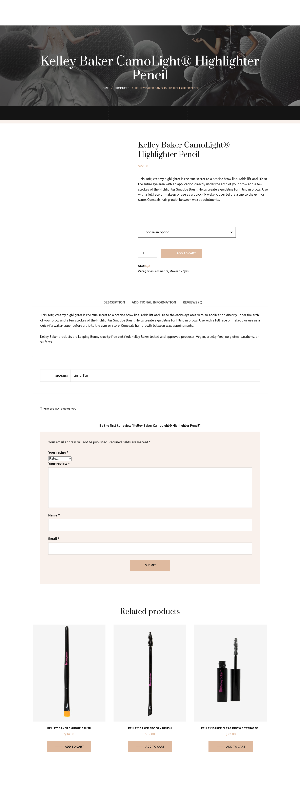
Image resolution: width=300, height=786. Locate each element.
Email (53, 539)
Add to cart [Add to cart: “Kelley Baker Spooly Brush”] (155, 746)
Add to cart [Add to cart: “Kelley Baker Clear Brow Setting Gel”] (235, 746)
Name (54, 515)
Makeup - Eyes (178, 271)
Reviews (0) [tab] (192, 302)
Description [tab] (114, 302)
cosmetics (161, 271)
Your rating (58, 452)
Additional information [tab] (154, 302)
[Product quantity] (147, 253)
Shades (143, 218)
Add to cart (186, 253)
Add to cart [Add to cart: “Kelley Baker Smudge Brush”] (74, 746)
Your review (59, 464)
